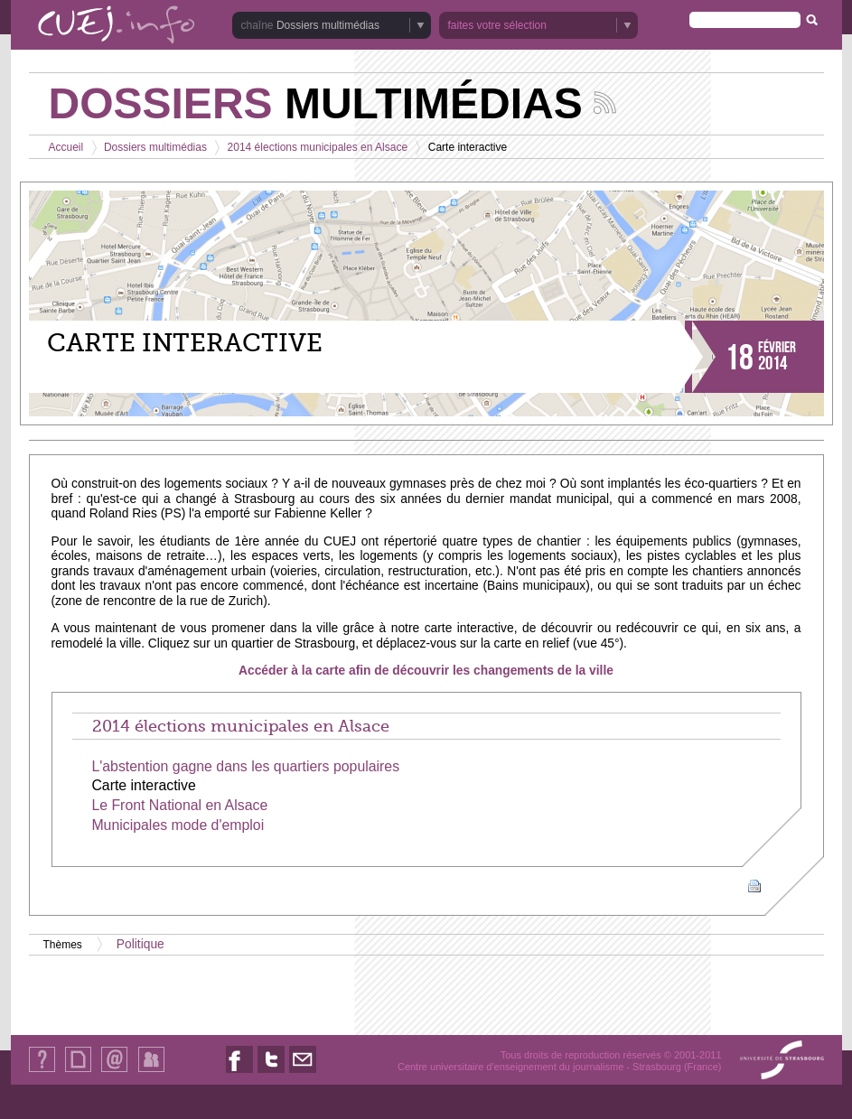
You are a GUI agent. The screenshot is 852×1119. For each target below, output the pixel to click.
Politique (140, 944)
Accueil (66, 147)
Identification (151, 1071)
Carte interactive (143, 785)
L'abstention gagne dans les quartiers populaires (245, 766)
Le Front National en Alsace (179, 805)
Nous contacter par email (302, 1072)
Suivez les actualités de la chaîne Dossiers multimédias (605, 102)
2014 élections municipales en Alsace (317, 147)
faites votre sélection (497, 25)
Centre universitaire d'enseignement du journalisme (510, 1066)
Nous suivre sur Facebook (239, 1072)
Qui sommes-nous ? (42, 1071)
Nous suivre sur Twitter (271, 1072)
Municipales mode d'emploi (177, 825)
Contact (114, 1071)
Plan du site (77, 1071)
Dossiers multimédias (327, 25)
